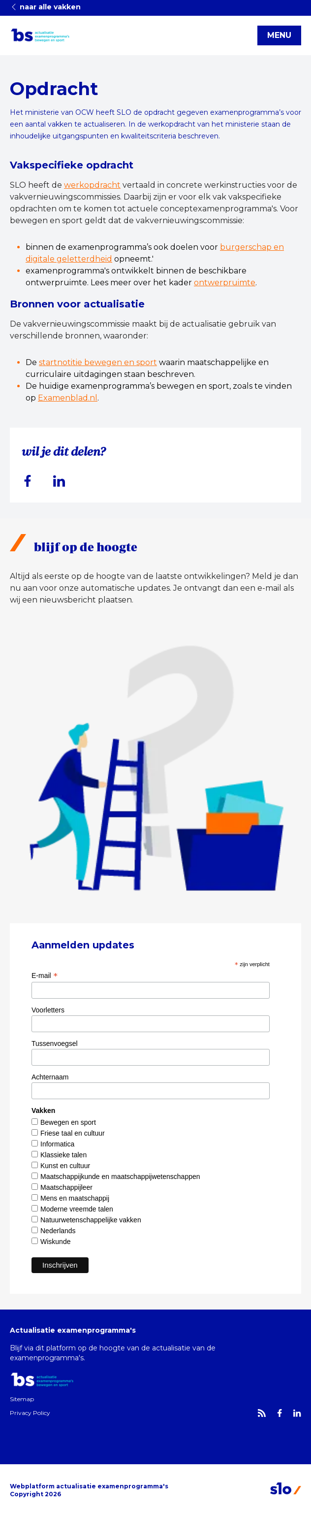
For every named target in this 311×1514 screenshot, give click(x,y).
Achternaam (49, 1077)
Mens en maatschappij (74, 1198)
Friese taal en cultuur (72, 1133)
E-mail (44, 975)
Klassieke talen (63, 1155)
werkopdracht (92, 185)
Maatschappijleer (66, 1187)
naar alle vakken (45, 6)
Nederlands (58, 1231)
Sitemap (22, 1399)
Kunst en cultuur (65, 1166)
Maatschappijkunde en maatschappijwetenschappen (120, 1176)
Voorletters (47, 1010)
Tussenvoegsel (54, 1043)
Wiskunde (55, 1241)
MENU (279, 35)
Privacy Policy (30, 1412)
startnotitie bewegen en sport (98, 362)
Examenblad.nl (67, 398)
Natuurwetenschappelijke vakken (90, 1220)
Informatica (57, 1144)
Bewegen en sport (68, 1122)
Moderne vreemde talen (76, 1209)
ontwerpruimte (224, 282)
